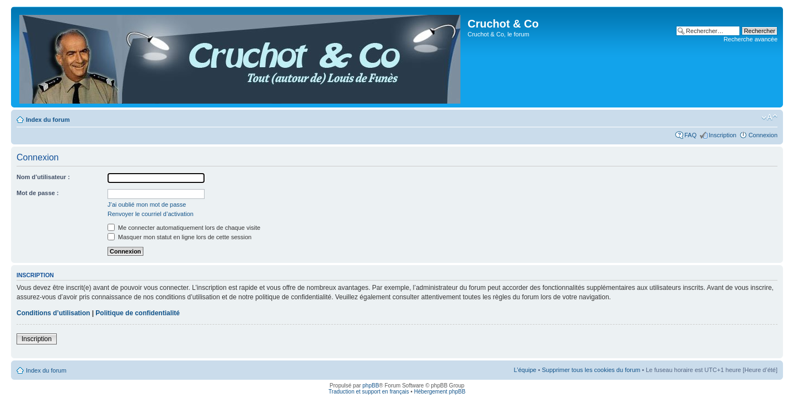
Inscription (722, 135)
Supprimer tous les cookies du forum (591, 370)
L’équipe (525, 370)
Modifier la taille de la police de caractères (769, 117)
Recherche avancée (750, 39)
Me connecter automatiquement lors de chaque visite (184, 227)
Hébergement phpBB (439, 392)
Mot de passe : (37, 193)
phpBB (370, 386)
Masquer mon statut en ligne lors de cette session (179, 237)
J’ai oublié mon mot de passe (147, 204)
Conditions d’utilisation (53, 313)
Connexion (762, 135)
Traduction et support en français (369, 392)
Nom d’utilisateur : (43, 177)
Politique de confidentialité (137, 313)
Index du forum (47, 119)
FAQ (690, 135)
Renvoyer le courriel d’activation (151, 214)
